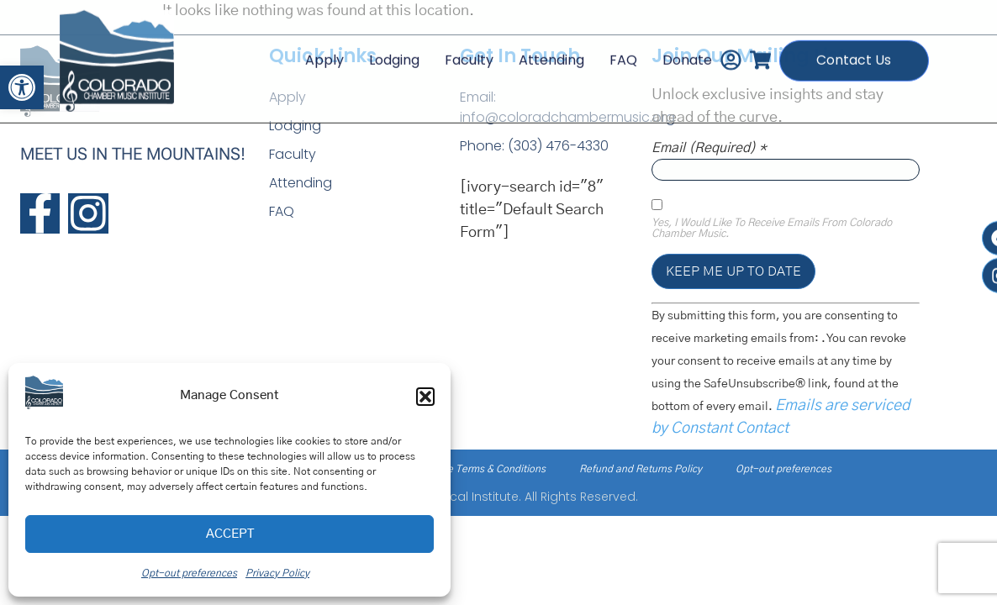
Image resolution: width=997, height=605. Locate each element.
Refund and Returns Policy (640, 469)
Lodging (392, 50)
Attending (549, 50)
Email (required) (709, 148)
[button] (22, 87)
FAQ (621, 50)
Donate (685, 50)
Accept (230, 534)
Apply (322, 50)
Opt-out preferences (189, 573)
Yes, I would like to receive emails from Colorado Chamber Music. (771, 228)
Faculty (466, 50)
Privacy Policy (277, 573)
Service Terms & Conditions (482, 469)
